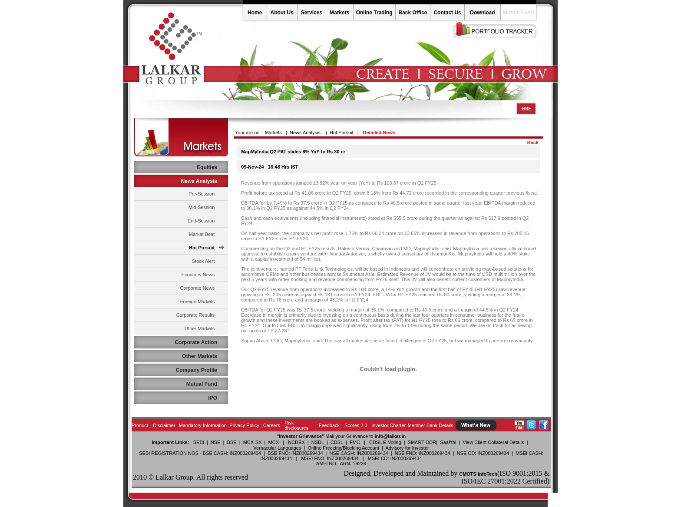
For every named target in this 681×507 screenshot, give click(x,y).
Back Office (412, 13)
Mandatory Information (203, 425)
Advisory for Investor (407, 448)
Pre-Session (201, 193)
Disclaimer (164, 425)
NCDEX (296, 442)
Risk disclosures (296, 425)
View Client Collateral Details (493, 442)
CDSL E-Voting (385, 442)
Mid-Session (201, 207)
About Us (282, 13)
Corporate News (197, 288)
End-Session (201, 220)
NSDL (317, 442)
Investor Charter (388, 425)
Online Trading (374, 13)
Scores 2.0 (355, 425)
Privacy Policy (244, 425)
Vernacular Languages (277, 448)
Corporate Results (195, 315)
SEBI (198, 442)
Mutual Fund (518, 13)
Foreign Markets (197, 301)
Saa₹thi (448, 442)
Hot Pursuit (202, 247)
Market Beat (202, 234)
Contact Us (447, 13)
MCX (273, 442)
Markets (339, 13)
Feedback (329, 425)
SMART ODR (422, 442)
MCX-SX (252, 442)
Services (311, 13)
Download (482, 13)
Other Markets (200, 328)
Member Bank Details (430, 425)
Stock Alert (203, 261)
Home (255, 13)
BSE (232, 442)
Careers (271, 425)
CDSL (337, 442)
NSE (216, 442)
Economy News (198, 274)
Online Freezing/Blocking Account (343, 448)
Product (140, 425)
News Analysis (305, 132)
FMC (355, 442)
